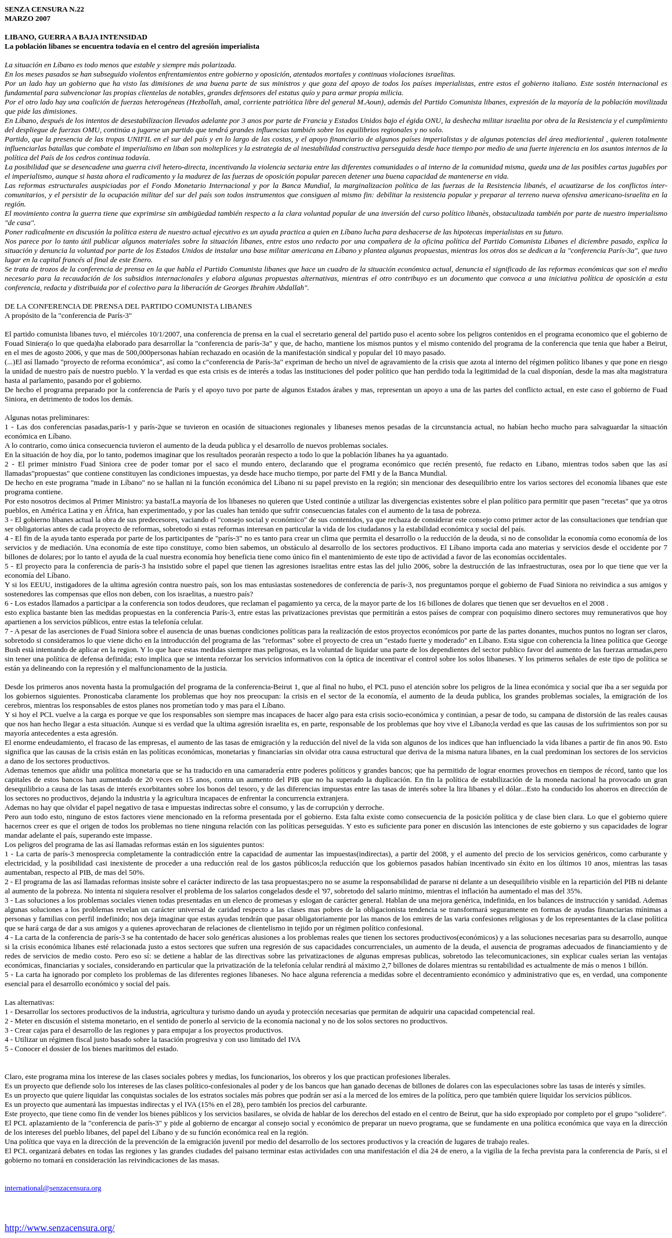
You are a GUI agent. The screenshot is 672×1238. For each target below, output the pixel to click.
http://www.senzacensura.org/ (60, 1228)
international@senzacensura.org (53, 1187)
